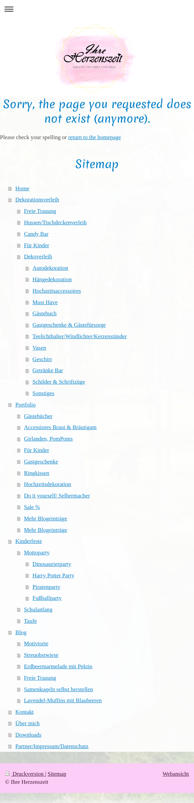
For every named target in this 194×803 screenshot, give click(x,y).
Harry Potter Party (53, 575)
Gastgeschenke (41, 461)
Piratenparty (46, 587)
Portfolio (26, 405)
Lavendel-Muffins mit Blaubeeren (63, 700)
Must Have (45, 302)
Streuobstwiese (41, 655)
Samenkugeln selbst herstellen (58, 689)
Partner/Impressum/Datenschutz (52, 746)
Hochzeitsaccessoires (56, 291)
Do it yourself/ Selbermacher (57, 495)
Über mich (28, 723)
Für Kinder (36, 245)
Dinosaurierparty (51, 564)
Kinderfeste (29, 541)
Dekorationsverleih (37, 199)
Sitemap (57, 774)
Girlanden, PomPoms (48, 439)
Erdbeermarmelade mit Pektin (58, 666)
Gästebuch (44, 313)
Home (22, 188)
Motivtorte (36, 643)
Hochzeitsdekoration (47, 484)
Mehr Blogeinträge (45, 518)
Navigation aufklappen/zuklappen (97, 9)
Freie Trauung (40, 211)
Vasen (39, 348)
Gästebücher (38, 416)
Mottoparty (37, 552)
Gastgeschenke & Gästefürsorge (69, 325)
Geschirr (42, 359)
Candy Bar (36, 234)
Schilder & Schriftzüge (58, 382)
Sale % (32, 507)
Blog (21, 632)
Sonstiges (43, 393)
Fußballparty (46, 598)
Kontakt (25, 712)
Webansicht (176, 774)
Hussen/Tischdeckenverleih (55, 222)
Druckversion (25, 774)
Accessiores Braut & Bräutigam (60, 427)
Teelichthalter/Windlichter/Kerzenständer (79, 336)
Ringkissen (36, 473)
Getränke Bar (47, 370)
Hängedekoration (52, 279)
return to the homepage (94, 137)
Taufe (30, 621)
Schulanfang (38, 609)
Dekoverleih (38, 256)
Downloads (28, 735)
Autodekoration (50, 268)
